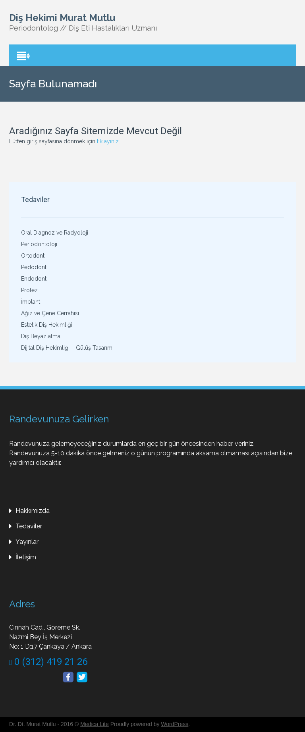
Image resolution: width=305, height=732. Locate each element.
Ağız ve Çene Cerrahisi (50, 313)
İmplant (30, 302)
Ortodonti (33, 255)
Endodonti (34, 278)
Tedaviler (28, 526)
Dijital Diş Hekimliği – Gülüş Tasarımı (67, 348)
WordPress (174, 724)
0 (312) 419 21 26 (48, 662)
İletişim (25, 557)
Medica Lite (94, 724)
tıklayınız (108, 141)
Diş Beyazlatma (40, 336)
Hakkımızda (32, 510)
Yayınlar (27, 541)
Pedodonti (34, 267)
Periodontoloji (39, 244)
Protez (29, 290)
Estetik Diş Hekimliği (46, 325)
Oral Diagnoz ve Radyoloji (54, 232)
